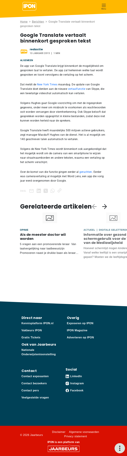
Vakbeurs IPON (32, 330)
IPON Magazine (77, 330)
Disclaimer (58, 432)
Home (24, 21)
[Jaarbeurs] (63, 448)
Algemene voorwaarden (84, 432)
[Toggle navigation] (104, 6)
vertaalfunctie (77, 88)
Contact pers (30, 390)
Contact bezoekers (34, 383)
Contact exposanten (35, 376)
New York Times (47, 84)
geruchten (85, 171)
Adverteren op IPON (80, 337)
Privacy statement (75, 436)
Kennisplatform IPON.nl (38, 323)
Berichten (38, 21)
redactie (36, 49)
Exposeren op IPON (80, 323)
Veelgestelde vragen (35, 397)
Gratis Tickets (31, 337)
